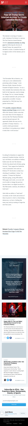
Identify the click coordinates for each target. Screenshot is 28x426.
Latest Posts (9, 423)
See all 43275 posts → (14, 296)
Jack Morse (21, 12)
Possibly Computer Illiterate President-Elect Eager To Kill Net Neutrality (13, 231)
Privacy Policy (6, 421)
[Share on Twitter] (8, 338)
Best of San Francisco (20, 420)
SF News (15, 12)
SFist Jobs (12, 420)
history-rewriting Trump (9, 110)
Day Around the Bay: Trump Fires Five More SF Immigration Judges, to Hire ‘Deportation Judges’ (14, 291)
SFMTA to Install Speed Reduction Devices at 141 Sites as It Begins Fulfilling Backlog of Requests (14, 276)
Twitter (20, 423)
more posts (10, 413)
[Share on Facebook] (10, 338)
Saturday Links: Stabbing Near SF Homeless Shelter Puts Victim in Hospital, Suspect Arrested (14, 283)
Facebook (15, 423)
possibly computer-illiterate (13, 108)
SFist (4, 420)
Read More (23, 413)
